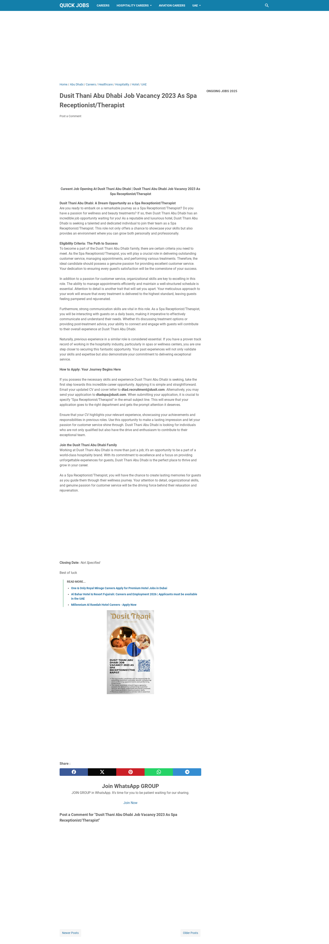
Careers (103, 5)
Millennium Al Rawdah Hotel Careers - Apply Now (103, 604)
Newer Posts (70, 933)
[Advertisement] (164, 46)
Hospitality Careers (133, 5)
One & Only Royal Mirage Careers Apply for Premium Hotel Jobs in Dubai (119, 588)
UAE (195, 5)
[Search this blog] (266, 5)
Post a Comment (70, 116)
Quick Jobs (74, 5)
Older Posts (190, 933)
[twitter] (102, 772)
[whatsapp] (159, 772)
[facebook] (74, 772)
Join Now (130, 803)
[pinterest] (130, 772)
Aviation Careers (172, 5)
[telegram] (187, 772)
